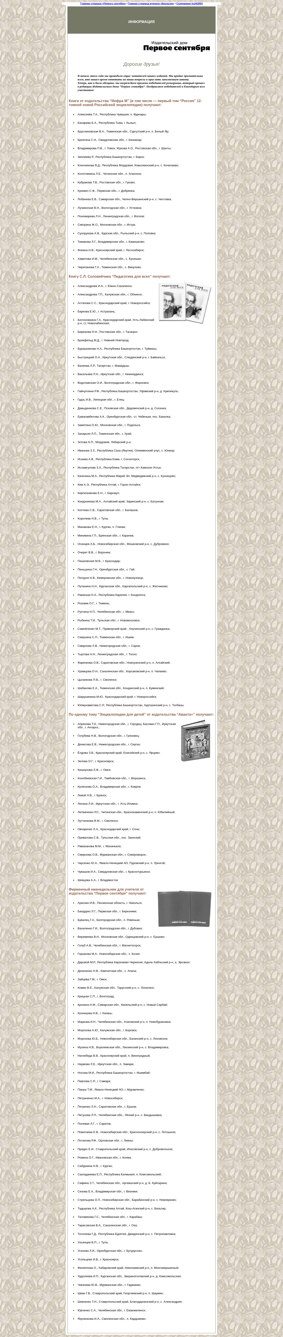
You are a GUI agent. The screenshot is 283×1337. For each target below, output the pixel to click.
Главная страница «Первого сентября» (103, 3)
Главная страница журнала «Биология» (151, 3)
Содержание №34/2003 (189, 3)
